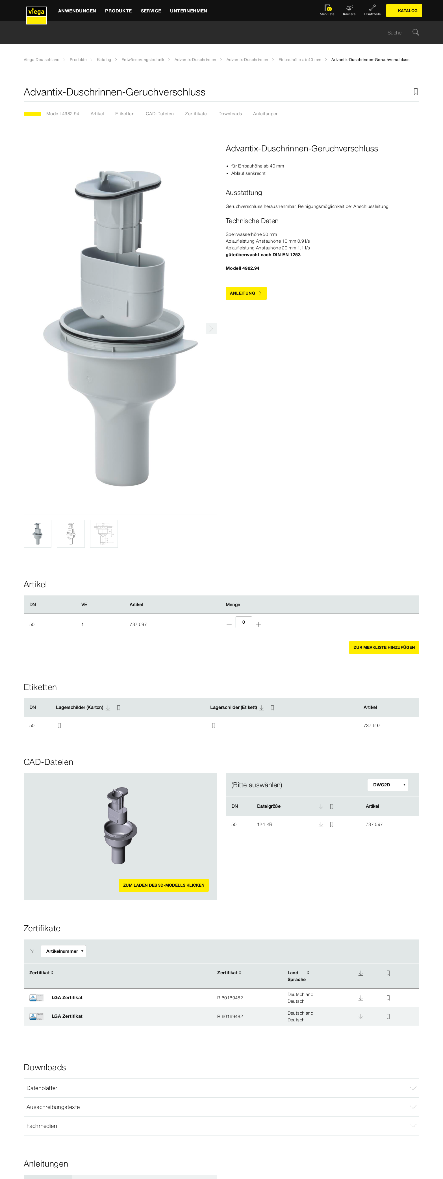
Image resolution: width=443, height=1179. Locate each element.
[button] (221, 1088)
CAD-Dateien (160, 113)
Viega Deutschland (42, 59)
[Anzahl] (243, 622)
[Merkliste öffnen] (327, 10)
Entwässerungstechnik (142, 59)
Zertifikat (39, 972)
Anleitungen (266, 113)
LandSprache (297, 976)
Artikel (97, 113)
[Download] (360, 973)
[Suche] (415, 33)
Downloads (230, 113)
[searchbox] (217, 33)
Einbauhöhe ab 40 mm (300, 59)
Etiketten (124, 113)
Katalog (104, 59)
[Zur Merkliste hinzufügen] (415, 92)
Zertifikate (196, 113)
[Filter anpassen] (388, 785)
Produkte (78, 59)
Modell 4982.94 (62, 113)
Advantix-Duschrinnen (195, 59)
